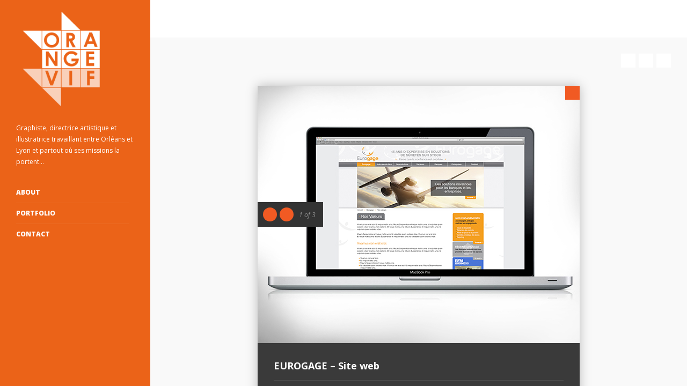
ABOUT (28, 192)
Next (663, 61)
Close (572, 93)
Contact (33, 234)
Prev (628, 61)
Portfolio (35, 213)
